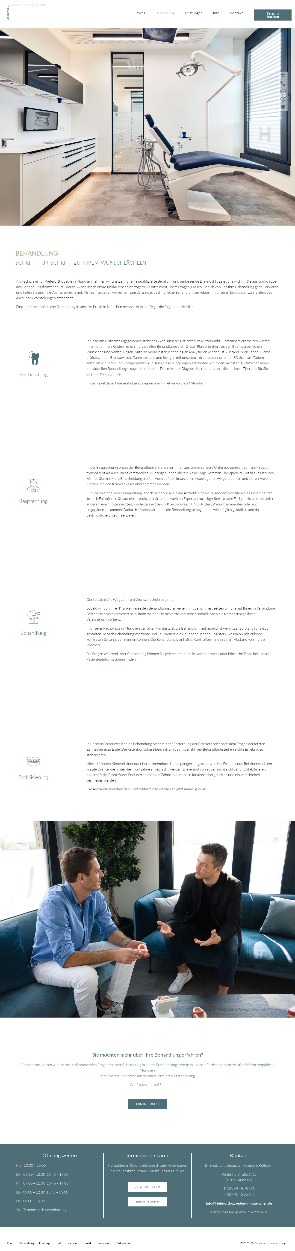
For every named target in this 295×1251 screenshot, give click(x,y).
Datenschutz (124, 1243)
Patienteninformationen (105, 659)
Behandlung (165, 13)
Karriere (73, 1243)
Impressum (104, 1243)
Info (216, 13)
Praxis (140, 13)
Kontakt (236, 13)
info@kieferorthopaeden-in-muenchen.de (239, 1203)
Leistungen (194, 13)
